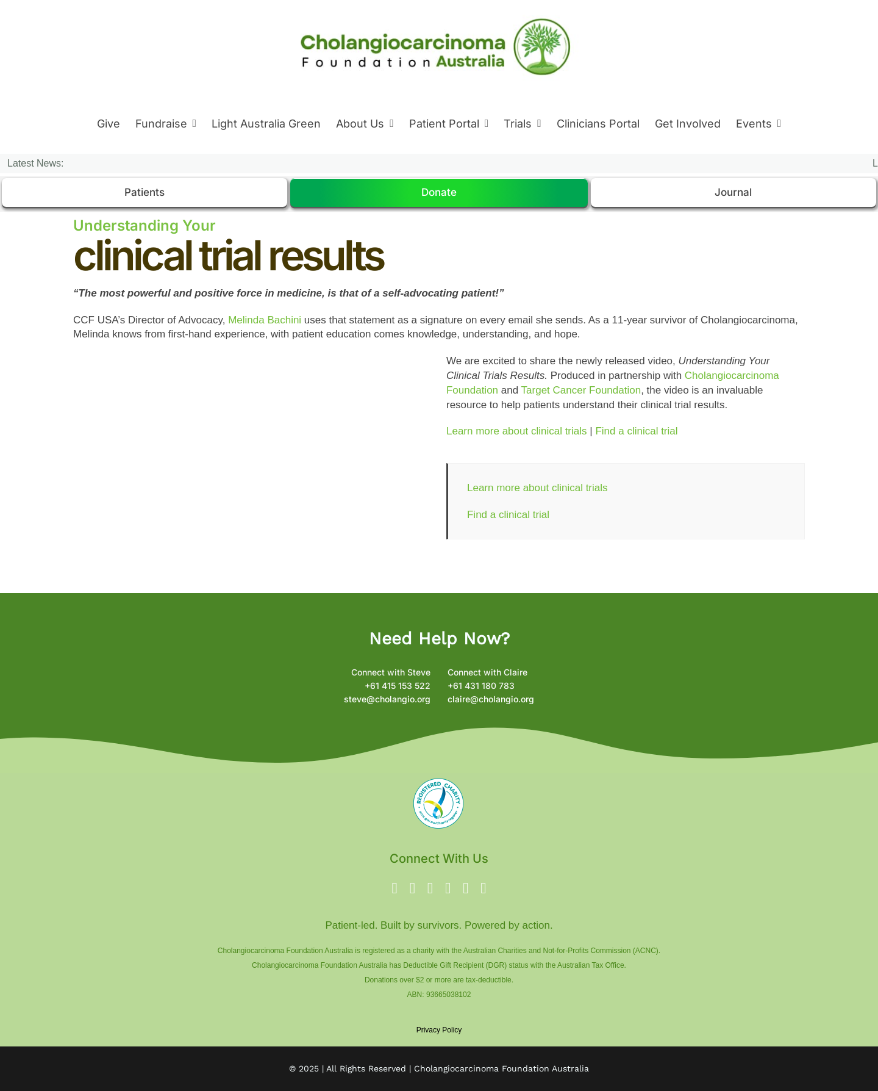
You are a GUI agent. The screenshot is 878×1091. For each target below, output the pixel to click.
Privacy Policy (439, 1030)
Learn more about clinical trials (516, 431)
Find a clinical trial (636, 431)
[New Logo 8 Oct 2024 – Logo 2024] (436, 11)
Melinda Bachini (264, 320)
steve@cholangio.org (387, 699)
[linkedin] (465, 888)
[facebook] (395, 888)
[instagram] (430, 888)
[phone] (483, 888)
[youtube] (448, 888)
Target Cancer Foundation (581, 390)
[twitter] (412, 888)
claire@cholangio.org (491, 699)
